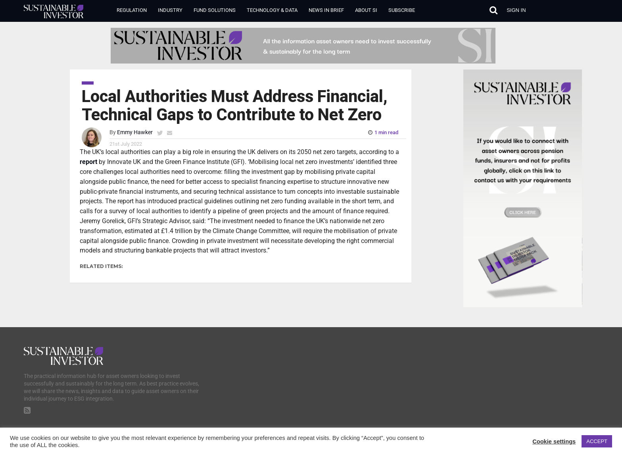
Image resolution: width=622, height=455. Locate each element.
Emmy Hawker (135, 132)
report (88, 162)
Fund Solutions (215, 10)
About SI (366, 10)
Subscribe (401, 10)
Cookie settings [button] (554, 441)
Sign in (516, 10)
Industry (170, 10)
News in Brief (326, 10)
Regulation (132, 10)
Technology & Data (272, 10)
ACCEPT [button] (596, 441)
